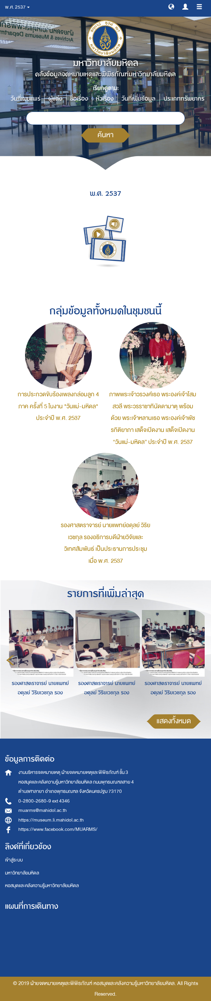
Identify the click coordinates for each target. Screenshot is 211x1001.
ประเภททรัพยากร (184, 99)
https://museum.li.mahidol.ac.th (51, 820)
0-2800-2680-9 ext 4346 (44, 801)
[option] (38, 659)
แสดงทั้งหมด (174, 721)
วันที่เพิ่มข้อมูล (139, 99)
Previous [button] (10, 660)
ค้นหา (105, 135)
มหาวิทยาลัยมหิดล (22, 873)
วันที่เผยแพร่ (25, 99)
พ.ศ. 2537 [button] (17, 7)
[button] (171, 6)
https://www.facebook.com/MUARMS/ (57, 829)
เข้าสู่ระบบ (14, 860)
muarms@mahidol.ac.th (42, 810)
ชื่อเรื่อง (79, 99)
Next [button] (200, 660)
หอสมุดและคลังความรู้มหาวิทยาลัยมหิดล (42, 885)
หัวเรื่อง (105, 99)
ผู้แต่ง (55, 99)
